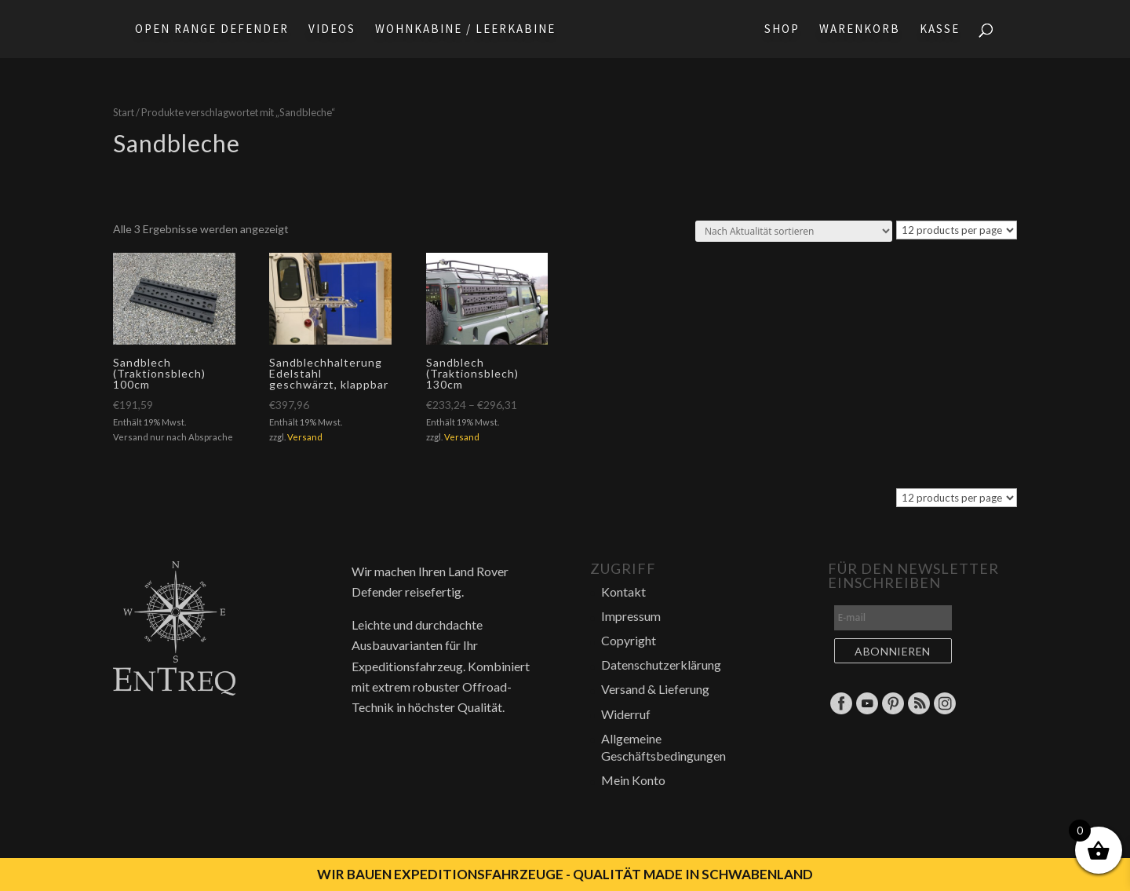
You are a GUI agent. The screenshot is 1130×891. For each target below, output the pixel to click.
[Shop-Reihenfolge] (793, 231)
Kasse (940, 30)
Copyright (628, 640)
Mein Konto (633, 779)
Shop (782, 30)
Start (123, 112)
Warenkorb (859, 30)
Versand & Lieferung (655, 688)
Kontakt (623, 591)
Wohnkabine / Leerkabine (465, 30)
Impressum (631, 615)
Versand (305, 437)
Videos (331, 30)
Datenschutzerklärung (661, 664)
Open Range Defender (212, 30)
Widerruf (626, 714)
